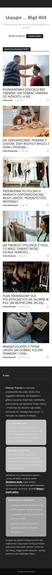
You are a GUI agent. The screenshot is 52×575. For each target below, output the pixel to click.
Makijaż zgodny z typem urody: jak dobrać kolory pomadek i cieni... (23, 350)
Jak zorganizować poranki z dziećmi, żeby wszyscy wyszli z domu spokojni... (26, 143)
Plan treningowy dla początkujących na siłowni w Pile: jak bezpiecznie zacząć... (26, 299)
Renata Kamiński (9, 306)
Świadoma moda (14, 482)
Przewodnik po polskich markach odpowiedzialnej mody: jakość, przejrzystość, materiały (25, 196)
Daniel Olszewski (9, 256)
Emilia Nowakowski (10, 151)
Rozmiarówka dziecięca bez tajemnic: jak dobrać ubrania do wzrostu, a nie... (25, 93)
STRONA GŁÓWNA (34, 36)
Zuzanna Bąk (7, 100)
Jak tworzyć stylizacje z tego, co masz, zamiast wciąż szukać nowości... (26, 248)
